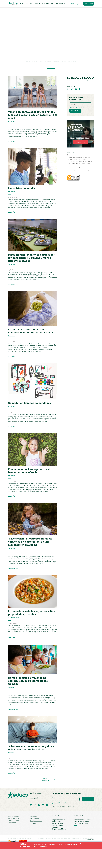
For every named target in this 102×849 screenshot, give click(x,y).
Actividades (72, 165)
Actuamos (56, 61)
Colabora (62, 3)
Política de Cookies (77, 838)
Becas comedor (83, 168)
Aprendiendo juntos (32, 61)
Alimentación (78, 165)
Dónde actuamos (44, 3)
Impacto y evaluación (36, 818)
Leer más (13, 141)
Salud (90, 170)
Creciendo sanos (45, 61)
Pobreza (85, 165)
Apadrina (55, 827)
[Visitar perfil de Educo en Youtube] (76, 89)
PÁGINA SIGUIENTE (48, 779)
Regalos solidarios (58, 820)
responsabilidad (77, 170)
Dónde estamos (35, 793)
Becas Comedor (57, 823)
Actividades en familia (78, 157)
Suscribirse (75, 110)
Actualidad (54, 3)
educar (79, 159)
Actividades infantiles (81, 161)
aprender (71, 155)
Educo (78, 163)
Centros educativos (81, 823)
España (82, 155)
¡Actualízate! (72, 61)
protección (85, 159)
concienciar (72, 161)
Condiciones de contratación (64, 838)
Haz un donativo (57, 825)
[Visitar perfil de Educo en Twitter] (72, 89)
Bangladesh (72, 168)
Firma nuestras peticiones (83, 820)
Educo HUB (71, 806)
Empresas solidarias (59, 829)
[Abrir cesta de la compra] (82, 3)
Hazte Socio (56, 821)
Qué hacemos (34, 3)
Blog (72, 3)
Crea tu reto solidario (81, 821)
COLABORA (55, 815)
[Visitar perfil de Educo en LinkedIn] (47, 804)
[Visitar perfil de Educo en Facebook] (68, 89)
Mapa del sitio (90, 839)
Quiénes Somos (24, 3)
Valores (87, 157)
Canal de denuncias (13, 816)
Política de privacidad (50, 838)
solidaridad (85, 170)
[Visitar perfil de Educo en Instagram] (79, 89)
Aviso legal (41, 838)
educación (77, 155)
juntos (75, 159)
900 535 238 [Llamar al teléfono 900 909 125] (34, 798)
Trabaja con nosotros (36, 821)
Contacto (33, 795)
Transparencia (34, 816)
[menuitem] (24, 3)
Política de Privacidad (80, 107)
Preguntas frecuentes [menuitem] (14, 818)
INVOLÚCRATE (78, 815)
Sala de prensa (61, 806)
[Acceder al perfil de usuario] (78, 3)
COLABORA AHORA (80, 142)
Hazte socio (88, 3)
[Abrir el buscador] (76, 3)
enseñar (71, 159)
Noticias (63, 61)
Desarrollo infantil (85, 163)
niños (77, 168)
